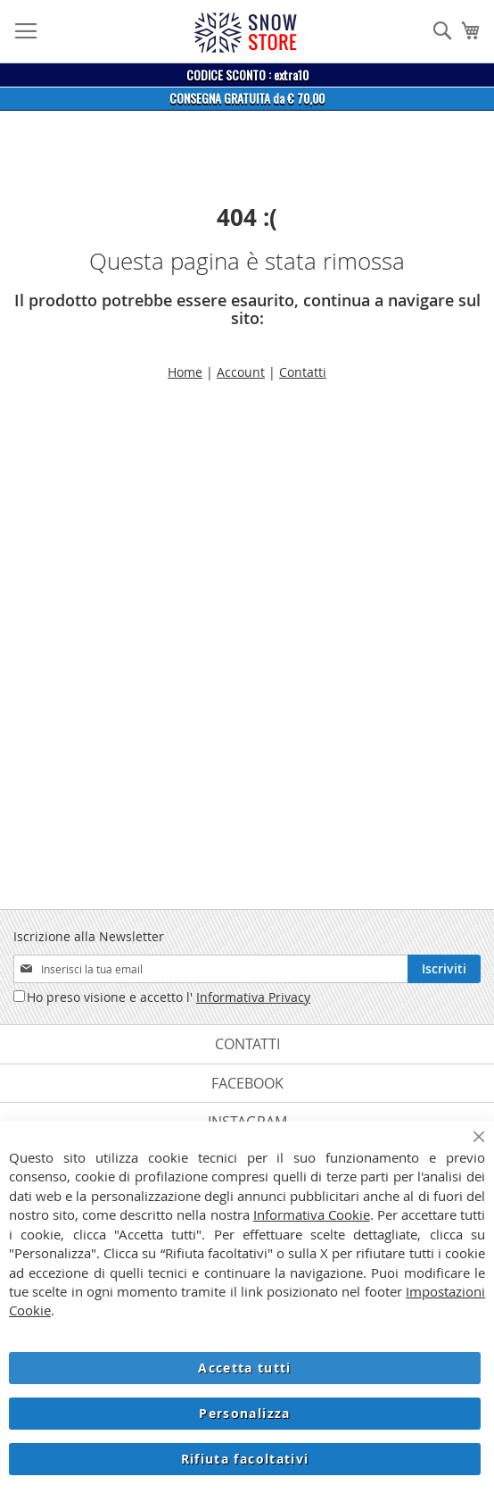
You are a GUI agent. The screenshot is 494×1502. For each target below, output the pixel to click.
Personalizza (244, 1413)
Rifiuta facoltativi (245, 1458)
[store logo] (245, 33)
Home (185, 371)
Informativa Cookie (311, 1214)
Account (241, 371)
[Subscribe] (444, 969)
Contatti (302, 371)
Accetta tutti (245, 1367)
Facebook (247, 1083)
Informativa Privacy (253, 997)
